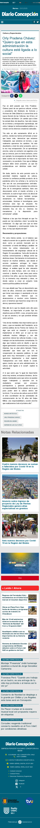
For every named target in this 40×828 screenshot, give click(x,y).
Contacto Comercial (16, 771)
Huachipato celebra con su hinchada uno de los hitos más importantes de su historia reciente (15, 635)
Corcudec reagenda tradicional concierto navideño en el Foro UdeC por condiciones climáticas (19, 726)
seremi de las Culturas (13, 425)
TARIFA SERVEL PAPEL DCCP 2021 (21, 767)
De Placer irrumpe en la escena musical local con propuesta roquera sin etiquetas (19, 712)
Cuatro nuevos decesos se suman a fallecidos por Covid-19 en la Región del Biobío (20, 466)
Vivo (20, 578)
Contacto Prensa (15, 773)
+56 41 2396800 (21, 756)
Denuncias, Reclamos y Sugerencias (21, 776)
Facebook (19, 784)
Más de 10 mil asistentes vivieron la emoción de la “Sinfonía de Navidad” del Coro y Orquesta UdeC (12, 622)
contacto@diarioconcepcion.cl (21, 760)
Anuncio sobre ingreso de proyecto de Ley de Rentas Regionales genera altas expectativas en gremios (16, 505)
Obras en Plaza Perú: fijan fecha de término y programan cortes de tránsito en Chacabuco (15, 610)
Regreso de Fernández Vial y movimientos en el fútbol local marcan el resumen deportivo (15, 597)
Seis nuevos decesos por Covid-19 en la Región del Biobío (19, 541)
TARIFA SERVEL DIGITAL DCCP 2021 (21, 763)
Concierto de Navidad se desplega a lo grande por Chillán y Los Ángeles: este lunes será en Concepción (19, 697)
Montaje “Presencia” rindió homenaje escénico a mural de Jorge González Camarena (19, 666)
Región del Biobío (10, 421)
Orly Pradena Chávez (12, 417)
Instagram (20, 780)
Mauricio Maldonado (12, 69)
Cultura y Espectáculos (11, 659)
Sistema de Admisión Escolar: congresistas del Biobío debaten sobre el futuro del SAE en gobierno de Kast (14, 647)
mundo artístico (10, 413)
